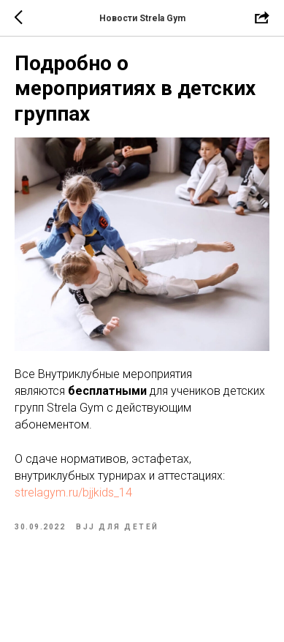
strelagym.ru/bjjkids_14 (73, 492)
